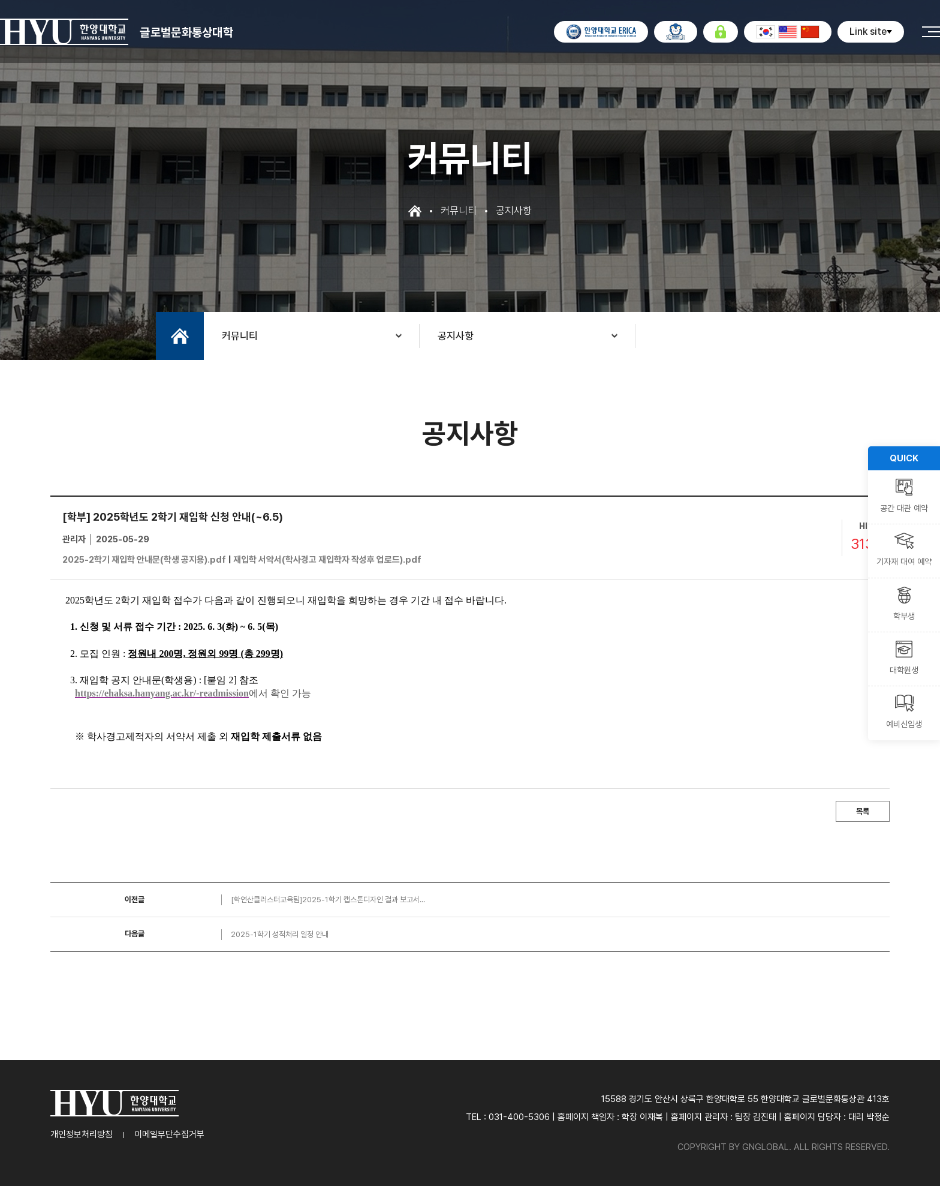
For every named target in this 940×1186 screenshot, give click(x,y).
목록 (862, 811)
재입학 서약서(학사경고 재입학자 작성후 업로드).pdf (327, 559)
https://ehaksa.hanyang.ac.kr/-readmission (162, 693)
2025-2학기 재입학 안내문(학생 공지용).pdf (144, 559)
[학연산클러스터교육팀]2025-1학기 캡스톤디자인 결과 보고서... (328, 899)
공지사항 (456, 336)
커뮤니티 (240, 336)
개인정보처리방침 (81, 1134)
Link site (870, 31)
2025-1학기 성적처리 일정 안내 (280, 934)
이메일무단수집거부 (169, 1134)
